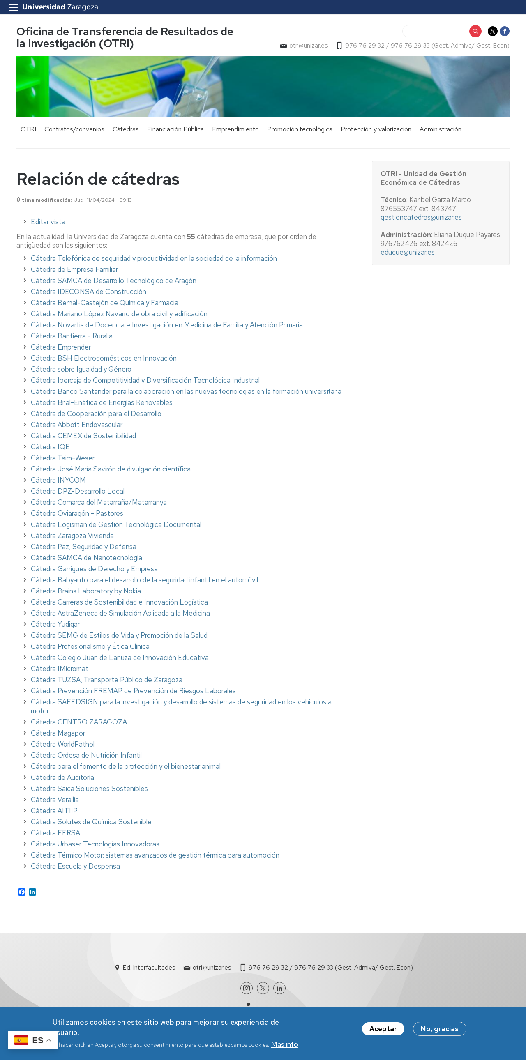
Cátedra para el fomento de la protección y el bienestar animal (126, 766)
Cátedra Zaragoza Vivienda (72, 535)
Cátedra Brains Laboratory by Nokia (86, 591)
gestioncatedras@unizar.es (421, 217)
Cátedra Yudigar (55, 624)
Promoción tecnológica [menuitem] (299, 129)
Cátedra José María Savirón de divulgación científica (111, 469)
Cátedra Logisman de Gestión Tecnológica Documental (116, 524)
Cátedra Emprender (61, 347)
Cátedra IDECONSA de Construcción (88, 291)
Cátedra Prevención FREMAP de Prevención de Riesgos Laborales (133, 690)
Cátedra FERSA (55, 832)
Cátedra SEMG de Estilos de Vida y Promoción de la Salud (119, 635)
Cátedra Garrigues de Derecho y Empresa (94, 568)
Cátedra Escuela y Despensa (75, 866)
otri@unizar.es (308, 45)
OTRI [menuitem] (28, 129)
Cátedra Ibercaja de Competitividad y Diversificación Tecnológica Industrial (145, 380)
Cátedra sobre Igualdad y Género (81, 369)
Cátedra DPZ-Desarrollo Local (78, 491)
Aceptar (383, 1031)
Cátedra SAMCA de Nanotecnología (86, 557)
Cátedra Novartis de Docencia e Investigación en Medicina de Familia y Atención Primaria (167, 324)
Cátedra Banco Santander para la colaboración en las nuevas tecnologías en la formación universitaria (186, 391)
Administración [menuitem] (440, 129)
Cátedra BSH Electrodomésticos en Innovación (104, 358)
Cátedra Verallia (55, 799)
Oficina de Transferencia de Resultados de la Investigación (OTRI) (124, 37)
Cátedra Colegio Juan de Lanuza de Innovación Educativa (120, 657)
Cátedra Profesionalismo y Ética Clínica (90, 646)
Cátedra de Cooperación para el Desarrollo (96, 413)
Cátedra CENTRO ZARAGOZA (79, 722)
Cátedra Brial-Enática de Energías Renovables (102, 402)
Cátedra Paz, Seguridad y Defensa (83, 546)
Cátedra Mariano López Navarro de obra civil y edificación (119, 313)
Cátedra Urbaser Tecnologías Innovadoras (95, 843)
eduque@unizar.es (408, 252)
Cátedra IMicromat (59, 668)
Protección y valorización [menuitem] (376, 129)
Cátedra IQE (50, 446)
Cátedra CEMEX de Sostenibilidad (83, 435)
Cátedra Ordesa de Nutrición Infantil (86, 755)
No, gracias (440, 1031)
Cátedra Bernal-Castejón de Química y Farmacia (104, 302)
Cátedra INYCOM (58, 480)
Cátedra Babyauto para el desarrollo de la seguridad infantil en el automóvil (144, 579)
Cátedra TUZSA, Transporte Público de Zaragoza (106, 679)
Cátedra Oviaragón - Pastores (77, 513)
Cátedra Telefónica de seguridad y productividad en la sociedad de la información (154, 258)
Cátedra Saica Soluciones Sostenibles (89, 788)
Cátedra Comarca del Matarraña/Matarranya (99, 502)
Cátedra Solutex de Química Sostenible (91, 821)
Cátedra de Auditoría (62, 777)
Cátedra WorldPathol (63, 744)
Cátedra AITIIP (54, 810)
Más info (284, 1046)
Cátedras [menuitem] (126, 129)
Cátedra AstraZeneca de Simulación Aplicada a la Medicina (120, 613)
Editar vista (48, 221)
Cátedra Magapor (58, 733)
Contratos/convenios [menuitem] (74, 129)
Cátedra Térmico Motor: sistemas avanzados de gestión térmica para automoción (155, 855)
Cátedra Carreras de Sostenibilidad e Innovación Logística (119, 602)
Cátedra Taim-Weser (63, 457)
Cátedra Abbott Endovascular (76, 424)
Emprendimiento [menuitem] (235, 129)
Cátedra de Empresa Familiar (74, 269)
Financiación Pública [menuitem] (175, 129)
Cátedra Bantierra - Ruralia (72, 335)
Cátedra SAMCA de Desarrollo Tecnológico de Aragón (113, 280)
